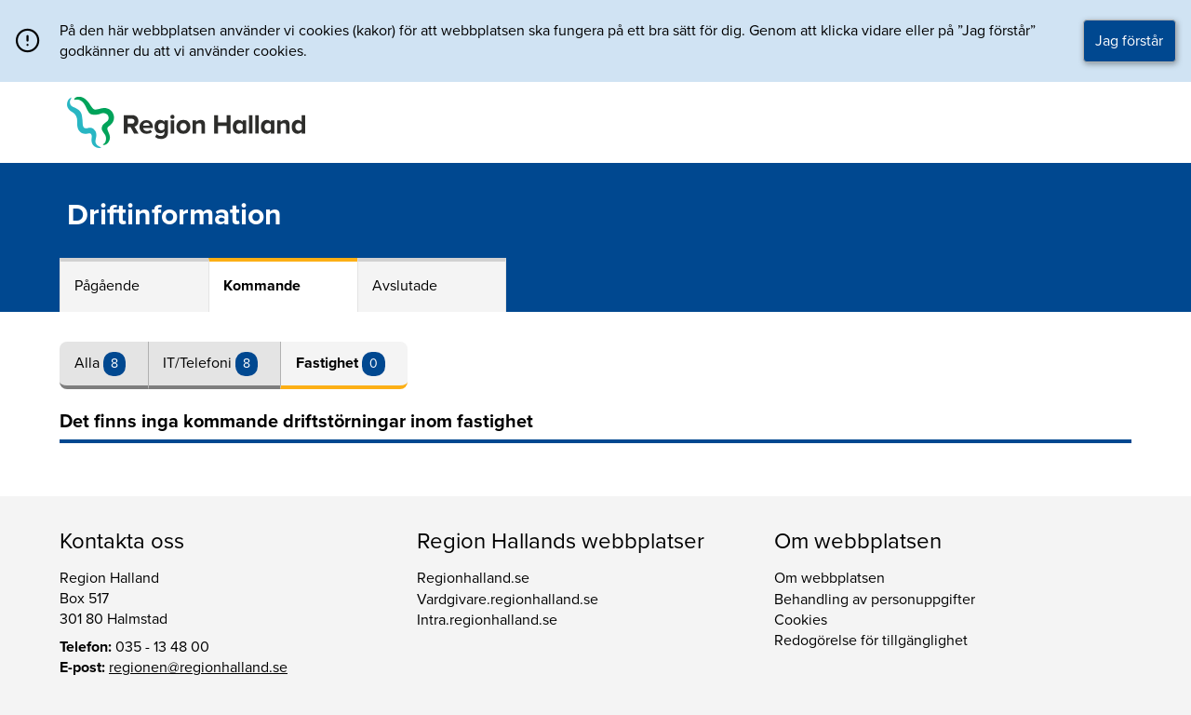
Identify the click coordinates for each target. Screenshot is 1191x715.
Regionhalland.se (473, 578)
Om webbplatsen (829, 578)
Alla (88, 363)
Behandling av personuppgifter (874, 599)
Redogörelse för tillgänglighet (871, 640)
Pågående (107, 286)
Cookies (800, 620)
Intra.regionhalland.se (487, 620)
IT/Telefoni (199, 363)
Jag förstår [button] (1129, 41)
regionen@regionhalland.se (198, 667)
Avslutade (404, 286)
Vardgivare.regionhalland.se (507, 599)
